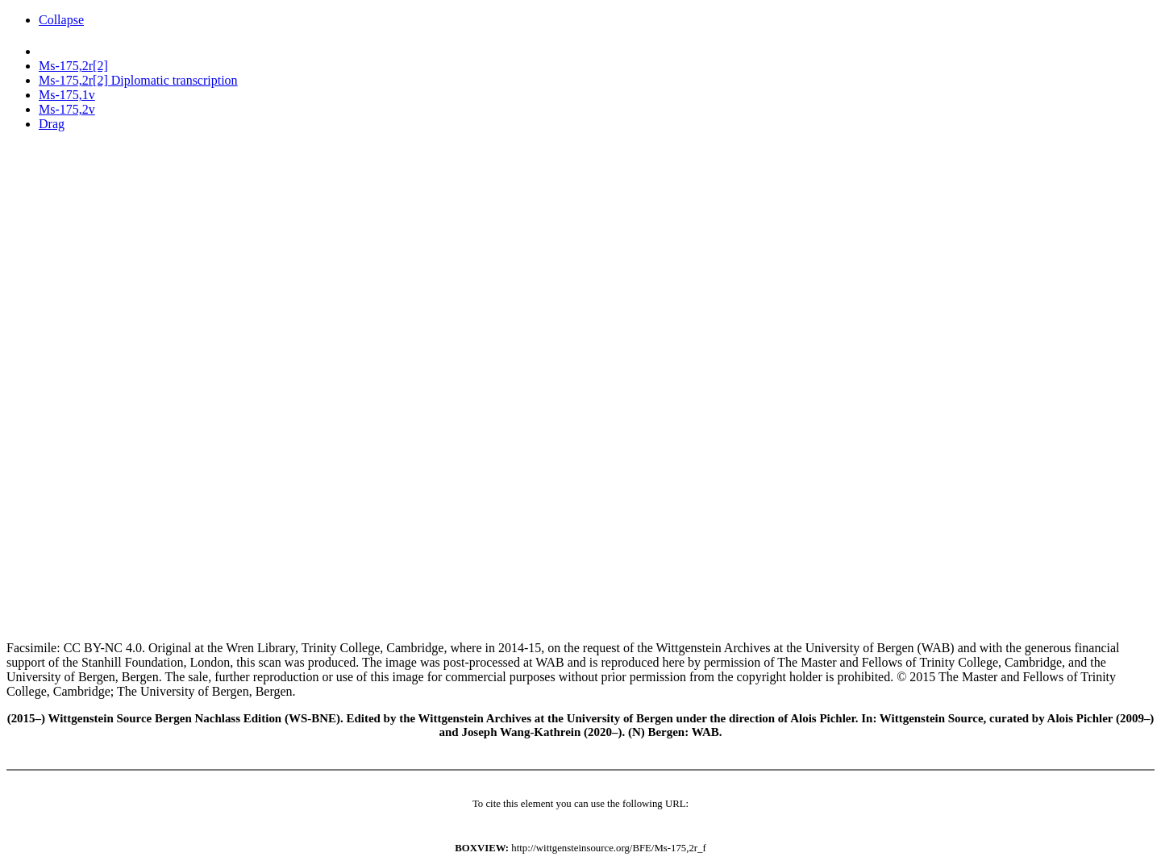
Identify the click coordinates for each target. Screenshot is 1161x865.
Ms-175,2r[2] (73, 66)
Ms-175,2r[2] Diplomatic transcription (138, 80)
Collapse (61, 20)
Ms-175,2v (67, 109)
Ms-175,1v (67, 95)
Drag (51, 124)
